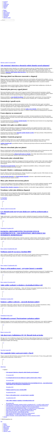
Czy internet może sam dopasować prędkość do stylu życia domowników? (22, 407)
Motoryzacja (6, 13)
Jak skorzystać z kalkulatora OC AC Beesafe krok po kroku (22, 335)
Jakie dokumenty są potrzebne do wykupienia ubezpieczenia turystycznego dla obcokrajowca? (27, 405)
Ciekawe (5, 11)
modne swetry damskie (30, 109)
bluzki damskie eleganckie (22, 176)
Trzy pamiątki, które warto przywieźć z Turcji (17, 353)
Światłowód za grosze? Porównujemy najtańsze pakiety (20, 318)
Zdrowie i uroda (6, 17)
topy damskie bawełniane (17, 97)
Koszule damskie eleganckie (7, 176)
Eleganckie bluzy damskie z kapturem (10, 187)
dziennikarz (4, 197)
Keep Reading (4, 199)
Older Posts (3, 366)
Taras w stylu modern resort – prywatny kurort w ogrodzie (21, 268)
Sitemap (5, 416)
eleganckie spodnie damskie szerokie (25, 132)
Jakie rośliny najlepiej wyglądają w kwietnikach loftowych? (22, 285)
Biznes (4, 10)
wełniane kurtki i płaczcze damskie (22, 154)
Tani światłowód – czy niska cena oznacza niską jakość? (18, 414)
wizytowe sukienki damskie (20, 120)
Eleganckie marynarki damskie (8, 165)
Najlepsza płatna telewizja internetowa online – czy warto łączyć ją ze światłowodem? (25, 408)
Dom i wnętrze (6, 12)
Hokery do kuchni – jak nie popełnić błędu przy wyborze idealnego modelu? (23, 415)
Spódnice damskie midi (6, 143)
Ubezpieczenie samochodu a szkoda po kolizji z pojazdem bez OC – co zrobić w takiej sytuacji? (27, 404)
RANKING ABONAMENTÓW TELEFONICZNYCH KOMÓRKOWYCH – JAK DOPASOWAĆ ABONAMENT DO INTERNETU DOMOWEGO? (23, 233)
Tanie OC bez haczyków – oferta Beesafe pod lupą (17, 411)
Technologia (6, 15)
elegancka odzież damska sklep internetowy (16, 72)
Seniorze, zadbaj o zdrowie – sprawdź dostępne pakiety (20, 302)
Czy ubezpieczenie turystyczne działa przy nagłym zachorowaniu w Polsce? (24, 377)
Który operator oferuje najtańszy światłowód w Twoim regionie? (20, 413)
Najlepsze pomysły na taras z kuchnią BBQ (16, 252)
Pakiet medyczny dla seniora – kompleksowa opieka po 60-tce (20, 410)
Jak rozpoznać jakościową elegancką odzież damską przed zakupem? (25, 65)
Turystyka (5, 16)
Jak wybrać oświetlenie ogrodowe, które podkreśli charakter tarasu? (21, 409)
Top (1, 421)
